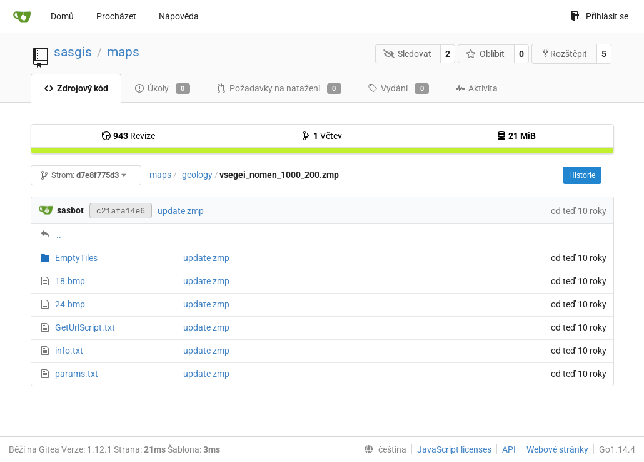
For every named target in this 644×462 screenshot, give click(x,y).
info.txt (69, 351)
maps (123, 51)
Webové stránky (557, 449)
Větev (321, 136)
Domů (62, 16)
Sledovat (407, 54)
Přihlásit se (599, 16)
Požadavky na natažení (278, 89)
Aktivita (476, 88)
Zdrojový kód (76, 88)
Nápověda (179, 16)
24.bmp (70, 304)
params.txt (76, 374)
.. (58, 235)
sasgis (73, 51)
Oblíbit (485, 54)
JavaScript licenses (454, 449)
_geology (195, 175)
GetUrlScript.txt (85, 327)
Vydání (398, 89)
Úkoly (162, 89)
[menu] (382, 449)
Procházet (116, 16)
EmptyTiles (76, 258)
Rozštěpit (564, 53)
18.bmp (70, 281)
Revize (128, 136)
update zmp (181, 211)
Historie (582, 175)
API (509, 449)
